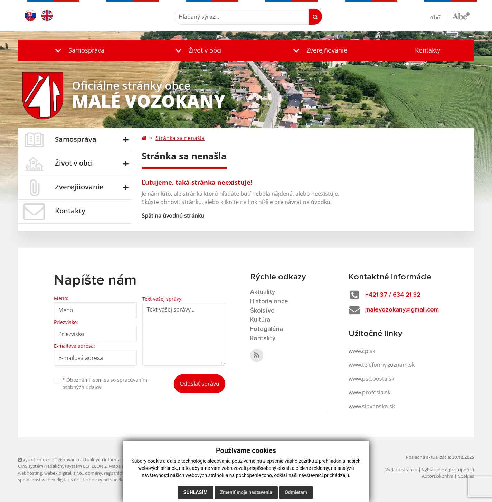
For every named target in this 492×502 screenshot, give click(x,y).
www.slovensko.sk (372, 406)
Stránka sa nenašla (180, 138)
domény (93, 473)
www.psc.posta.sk (371, 378)
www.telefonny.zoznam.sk (382, 365)
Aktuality (262, 292)
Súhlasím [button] (195, 492)
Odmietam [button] (296, 492)
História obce (269, 301)
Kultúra (260, 320)
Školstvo (262, 311)
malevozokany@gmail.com (402, 310)
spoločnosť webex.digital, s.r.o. (49, 479)
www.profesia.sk (369, 392)
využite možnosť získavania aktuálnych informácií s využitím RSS (86, 459)
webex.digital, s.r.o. (63, 473)
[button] (78, 50)
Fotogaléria (266, 329)
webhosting (30, 473)
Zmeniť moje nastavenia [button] (246, 492)
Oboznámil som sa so (104, 383)
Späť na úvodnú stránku (173, 216)
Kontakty (427, 50)
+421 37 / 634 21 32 (392, 295)
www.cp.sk (362, 351)
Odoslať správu (199, 384)
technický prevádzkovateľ (109, 479)
